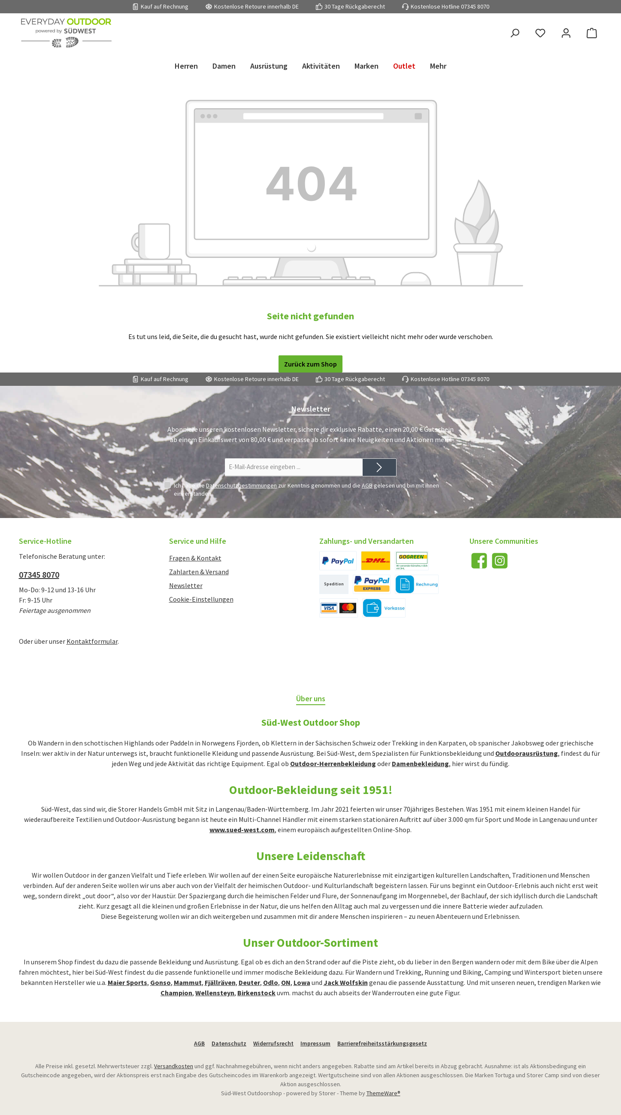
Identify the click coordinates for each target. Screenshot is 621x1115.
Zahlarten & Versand (199, 571)
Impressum (315, 1043)
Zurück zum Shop (310, 364)
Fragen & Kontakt (195, 558)
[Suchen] (514, 33)
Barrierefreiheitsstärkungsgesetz (382, 1043)
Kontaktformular (92, 641)
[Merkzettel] (540, 33)
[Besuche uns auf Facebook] (479, 560)
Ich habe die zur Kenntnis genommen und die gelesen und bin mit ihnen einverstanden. (306, 489)
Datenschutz (229, 1043)
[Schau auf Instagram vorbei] (499, 560)
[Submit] (379, 467)
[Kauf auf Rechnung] (417, 584)
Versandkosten (173, 1066)
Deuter (249, 982)
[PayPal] (338, 560)
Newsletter (186, 585)
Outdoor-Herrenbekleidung (333, 763)
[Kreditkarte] (338, 608)
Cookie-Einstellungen (201, 599)
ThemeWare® (383, 1093)
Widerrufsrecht (273, 1043)
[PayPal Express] (372, 584)
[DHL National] (376, 560)
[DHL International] (412, 560)
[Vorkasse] (384, 608)
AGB (367, 485)
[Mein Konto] (566, 33)
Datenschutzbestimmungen (241, 485)
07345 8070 (475, 6)
